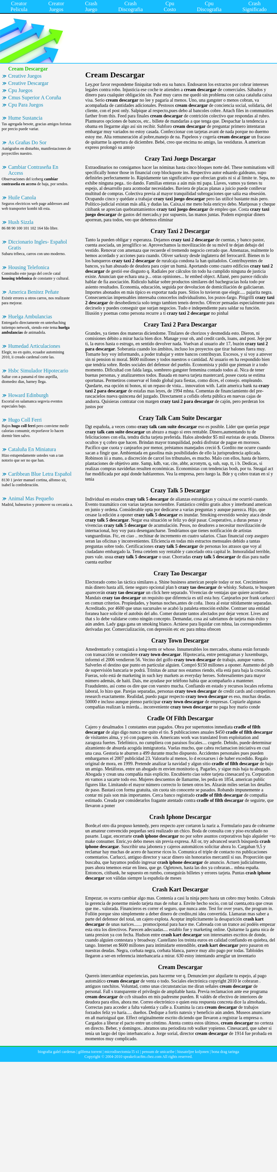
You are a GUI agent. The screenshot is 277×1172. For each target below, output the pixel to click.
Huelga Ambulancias (30, 316)
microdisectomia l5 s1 (122, 1051)
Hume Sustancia (25, 118)
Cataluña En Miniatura (32, 449)
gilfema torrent (90, 1051)
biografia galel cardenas (57, 1051)
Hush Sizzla (20, 222)
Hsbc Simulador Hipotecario (38, 370)
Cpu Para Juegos (25, 105)
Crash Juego (91, 6)
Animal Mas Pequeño (31, 498)
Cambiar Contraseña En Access (33, 170)
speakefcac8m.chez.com (142, 1056)
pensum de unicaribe (158, 1051)
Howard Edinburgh (28, 395)
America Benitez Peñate (33, 292)
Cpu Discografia (209, 6)
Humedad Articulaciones (34, 346)
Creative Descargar (28, 83)
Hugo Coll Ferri (25, 420)
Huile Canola (22, 197)
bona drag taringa (225, 1051)
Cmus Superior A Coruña (34, 97)
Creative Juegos (25, 76)
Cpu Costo (170, 6)
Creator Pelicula (19, 6)
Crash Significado (254, 6)
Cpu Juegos (20, 90)
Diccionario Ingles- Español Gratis (37, 244)
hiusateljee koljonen (193, 1051)
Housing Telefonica (28, 267)
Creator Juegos (56, 6)
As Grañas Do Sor (27, 142)
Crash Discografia (130, 6)
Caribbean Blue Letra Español (39, 474)
